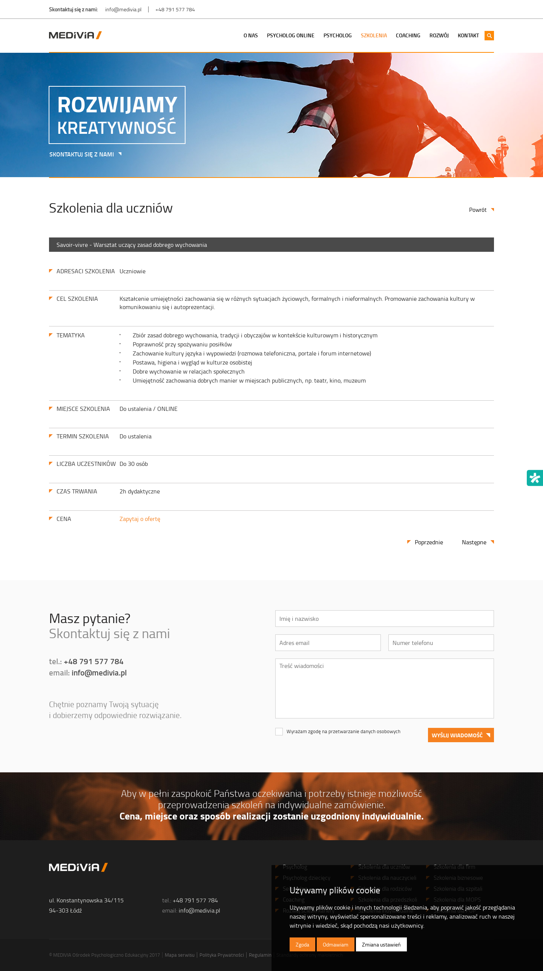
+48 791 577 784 (175, 9)
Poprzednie (429, 542)
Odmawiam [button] (335, 944)
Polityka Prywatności (221, 954)
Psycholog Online (290, 35)
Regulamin (260, 954)
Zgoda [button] (302, 944)
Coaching (408, 35)
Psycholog (338, 35)
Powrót (477, 210)
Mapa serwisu (180, 954)
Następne (474, 542)
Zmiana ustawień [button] (381, 944)
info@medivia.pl (123, 9)
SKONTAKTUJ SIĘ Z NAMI (79, 154)
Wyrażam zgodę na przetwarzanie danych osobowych (343, 731)
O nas (251, 35)
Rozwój (439, 35)
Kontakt (468, 35)
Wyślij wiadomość (457, 735)
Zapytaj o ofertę (140, 519)
